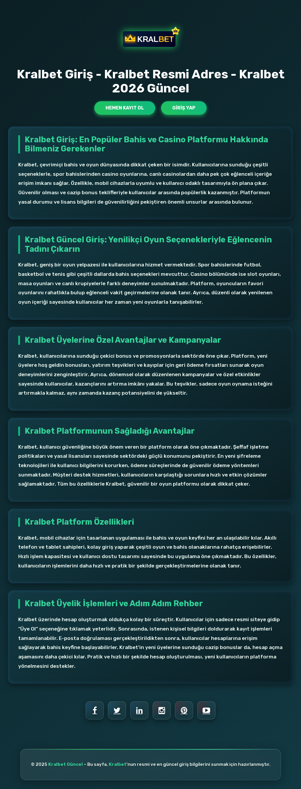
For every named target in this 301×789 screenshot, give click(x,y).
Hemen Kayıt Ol (125, 108)
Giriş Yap (183, 108)
